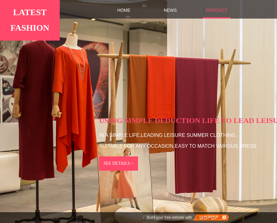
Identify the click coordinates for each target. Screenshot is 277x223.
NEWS (170, 10)
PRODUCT (216, 10)
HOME (123, 10)
